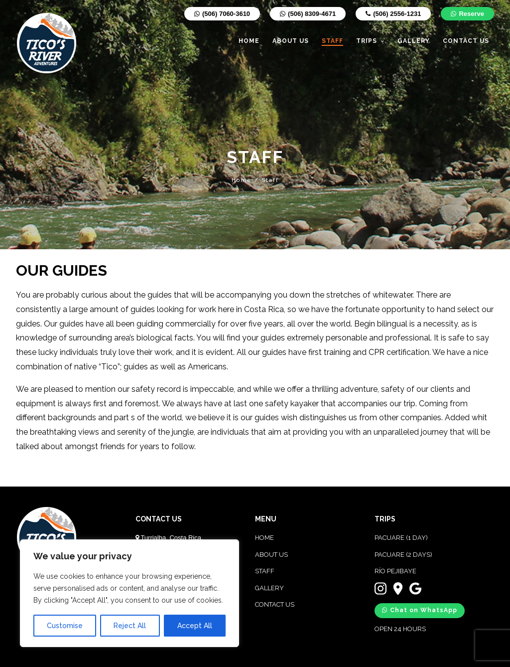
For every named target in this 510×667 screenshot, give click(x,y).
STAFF (264, 571)
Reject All (130, 626)
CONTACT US (274, 604)
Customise (65, 626)
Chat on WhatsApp (419, 610)
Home (242, 180)
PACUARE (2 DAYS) (403, 554)
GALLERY (269, 588)
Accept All (194, 626)
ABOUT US (271, 554)
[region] (129, 593)
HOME (264, 537)
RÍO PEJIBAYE (395, 571)
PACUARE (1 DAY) (401, 537)
